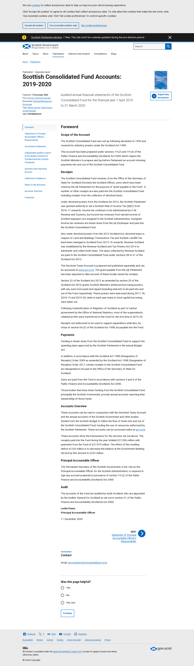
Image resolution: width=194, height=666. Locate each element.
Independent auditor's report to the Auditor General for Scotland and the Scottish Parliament (38, 158)
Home (25, 62)
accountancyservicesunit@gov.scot (87, 562)
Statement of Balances (35, 178)
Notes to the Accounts (35, 184)
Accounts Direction (33, 191)
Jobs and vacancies (93, 640)
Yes (68, 587)
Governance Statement (35, 146)
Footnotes (29, 197)
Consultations (100, 54)
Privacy (108, 640)
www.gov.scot (86, 269)
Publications (58, 54)
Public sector (46, 108)
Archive (40, 640)
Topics (35, 54)
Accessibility (28, 640)
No (68, 595)
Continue (67, 613)
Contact (50, 640)
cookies (36, 5)
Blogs (113, 54)
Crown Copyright (74, 640)
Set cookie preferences (94, 25)
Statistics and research (79, 54)
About (25, 54)
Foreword (29, 127)
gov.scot (140, 429)
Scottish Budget (29, 111)
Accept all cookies (34, 25)
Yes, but (70, 602)
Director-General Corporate (39, 98)
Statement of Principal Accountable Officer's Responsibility (35, 136)
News (45, 54)
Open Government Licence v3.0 (67, 651)
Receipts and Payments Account (36, 170)
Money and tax (34, 108)
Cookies (60, 640)
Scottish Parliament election (46, 37)
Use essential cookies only (63, 25)
